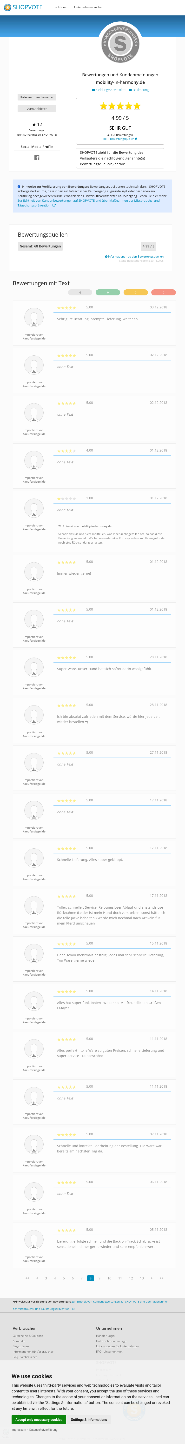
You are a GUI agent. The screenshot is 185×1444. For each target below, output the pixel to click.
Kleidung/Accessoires (109, 89)
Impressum (19, 1429)
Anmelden (19, 1341)
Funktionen (60, 7)
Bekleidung (138, 89)
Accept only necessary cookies (38, 1420)
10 (109, 1278)
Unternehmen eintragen (112, 1341)
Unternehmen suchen (88, 7)
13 (142, 1278)
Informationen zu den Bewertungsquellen (134, 256)
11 (120, 1278)
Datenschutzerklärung (43, 1429)
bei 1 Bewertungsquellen (120, 138)
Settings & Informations (89, 1420)
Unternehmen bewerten (37, 97)
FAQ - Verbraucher (25, 1357)
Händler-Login (105, 1336)
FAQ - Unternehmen (109, 1352)
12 (131, 1278)
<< (27, 1278)
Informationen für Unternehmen (117, 1346)
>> (162, 1278)
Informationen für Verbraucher (33, 1352)
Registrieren (21, 1346)
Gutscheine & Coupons (28, 1336)
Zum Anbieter (37, 108)
